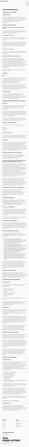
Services (27, 2)
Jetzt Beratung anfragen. (8, 432)
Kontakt (27, 5)
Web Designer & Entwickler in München (8, 442)
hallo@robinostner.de (5, 435)
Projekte (27, 3)
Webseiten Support (18, 426)
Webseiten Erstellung (19, 423)
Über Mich (26, 4)
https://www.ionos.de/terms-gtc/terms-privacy (10, 82)
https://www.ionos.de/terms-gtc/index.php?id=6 (10, 400)
